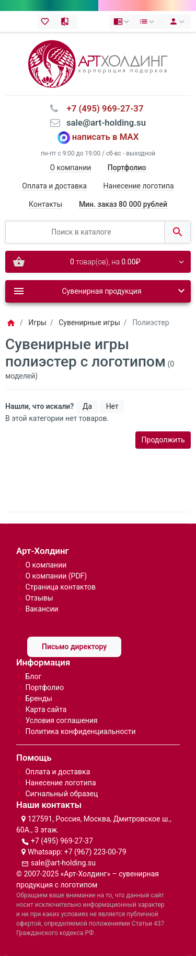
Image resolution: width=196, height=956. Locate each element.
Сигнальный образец (61, 794)
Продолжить (163, 440)
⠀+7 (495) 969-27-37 (101, 108)
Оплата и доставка (54, 186)
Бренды (38, 698)
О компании (70, 167)
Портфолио (44, 687)
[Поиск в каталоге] (85, 232)
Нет (112, 406)
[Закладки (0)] (47, 21)
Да (87, 406)
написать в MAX (105, 137)
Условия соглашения (61, 720)
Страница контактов (60, 587)
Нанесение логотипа (138, 186)
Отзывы (39, 598)
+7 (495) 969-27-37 (62, 841)
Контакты (45, 204)
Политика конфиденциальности (80, 731)
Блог (33, 676)
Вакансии (41, 609)
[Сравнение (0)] (67, 21)
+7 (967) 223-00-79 (95, 852)
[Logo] (97, 63)
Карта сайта (45, 709)
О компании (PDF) (56, 576)
